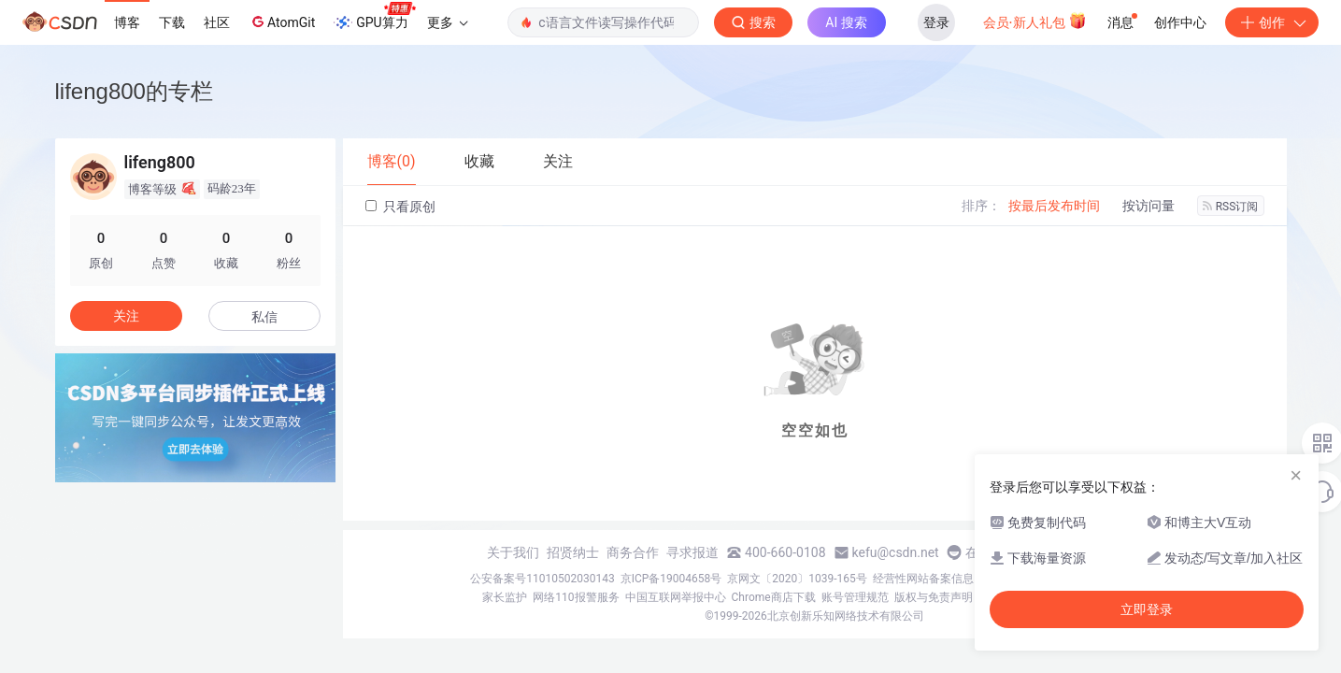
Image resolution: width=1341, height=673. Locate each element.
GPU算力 (374, 17)
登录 (936, 22)
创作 (1272, 22)
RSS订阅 (1231, 206)
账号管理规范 (855, 597)
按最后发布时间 (1054, 205)
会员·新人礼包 (1035, 20)
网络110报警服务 (576, 597)
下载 (172, 22)
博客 (127, 22)
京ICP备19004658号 (671, 578)
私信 (264, 316)
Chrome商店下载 (774, 597)
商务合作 (632, 552)
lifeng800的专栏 (134, 91)
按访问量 (1148, 205)
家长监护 (504, 597)
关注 (126, 315)
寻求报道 (692, 552)
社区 (217, 22)
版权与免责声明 (933, 597)
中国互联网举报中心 (675, 597)
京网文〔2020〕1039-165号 (797, 578)
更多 (447, 22)
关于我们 (513, 552)
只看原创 (400, 206)
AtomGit (282, 21)
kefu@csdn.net (895, 552)
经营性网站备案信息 (923, 578)
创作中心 (1180, 22)
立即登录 (1146, 609)
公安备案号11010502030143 (542, 578)
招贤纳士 (573, 552)
